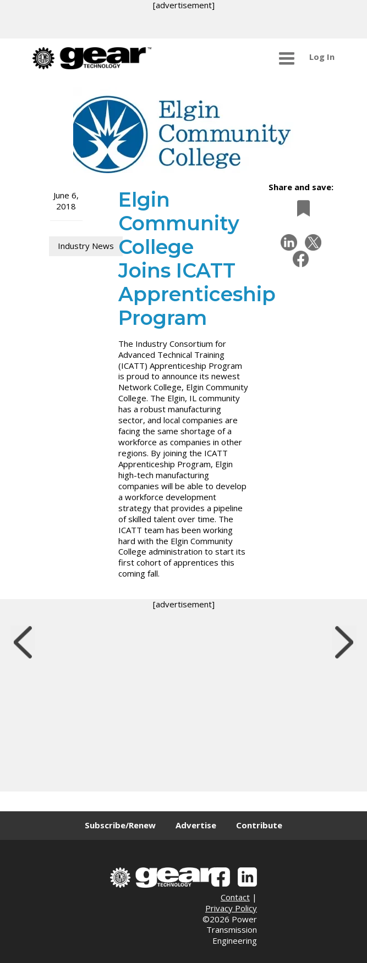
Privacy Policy (231, 908)
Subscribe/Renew (120, 825)
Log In (322, 56)
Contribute (259, 825)
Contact (235, 897)
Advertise (196, 825)
